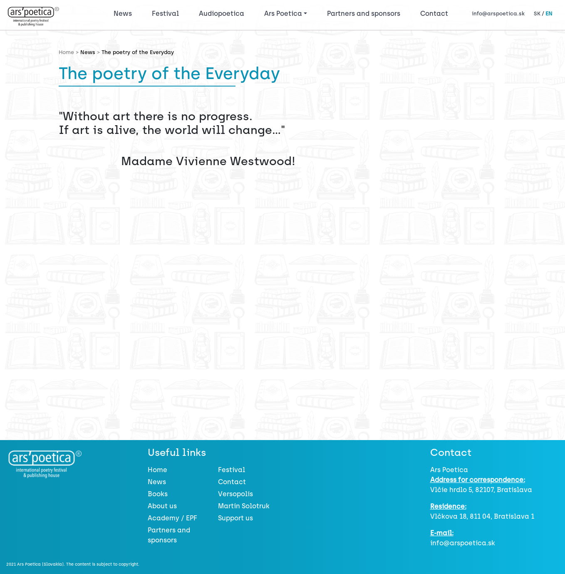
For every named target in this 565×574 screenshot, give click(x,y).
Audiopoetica (221, 13)
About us (162, 506)
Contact (434, 13)
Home (157, 470)
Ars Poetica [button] (283, 13)
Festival (167, 12)
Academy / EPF (172, 518)
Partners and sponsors (363, 13)
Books (158, 494)
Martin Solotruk (244, 506)
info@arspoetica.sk (498, 13)
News (123, 13)
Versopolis (235, 494)
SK (537, 13)
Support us (235, 518)
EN (548, 13)
